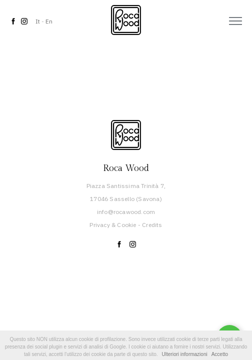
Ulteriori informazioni (185, 354)
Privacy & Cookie (113, 224)
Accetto (220, 354)
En (49, 21)
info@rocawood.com (126, 212)
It (38, 21)
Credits (152, 224)
